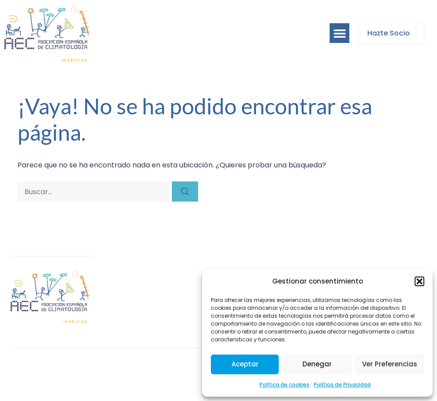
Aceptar (245, 364)
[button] (419, 281)
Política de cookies (284, 384)
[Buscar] (185, 191)
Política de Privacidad (342, 384)
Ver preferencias (389, 364)
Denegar (317, 364)
